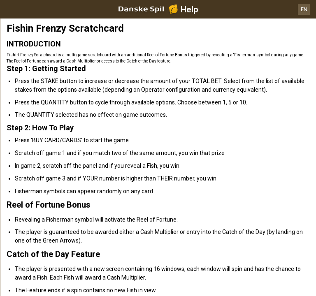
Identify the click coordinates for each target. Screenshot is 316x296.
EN (304, 9)
